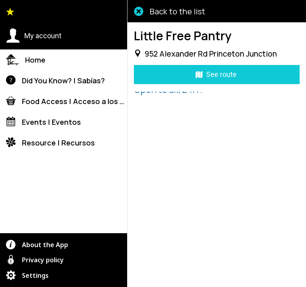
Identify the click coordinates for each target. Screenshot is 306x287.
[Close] (138, 11)
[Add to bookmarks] (258, 277)
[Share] (175, 277)
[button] (33, 36)
